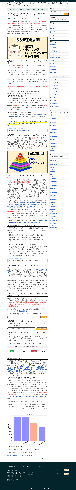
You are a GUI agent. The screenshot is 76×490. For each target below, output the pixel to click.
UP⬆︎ (12, 351)
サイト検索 (51, 1)
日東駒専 (52, 35)
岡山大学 (43, 205)
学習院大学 (55, 103)
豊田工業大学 (11, 369)
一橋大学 (42, 220)
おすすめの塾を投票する (20, 311)
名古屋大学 (20, 367)
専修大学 (54, 97)
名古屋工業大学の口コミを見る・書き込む (19, 455)
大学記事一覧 (65, 1)
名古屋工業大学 (41, 203)
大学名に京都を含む (29, 472)
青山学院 (56, 469)
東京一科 (52, 26)
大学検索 (44, 317)
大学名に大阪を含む (29, 474)
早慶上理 (52, 29)
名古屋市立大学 (30, 367)
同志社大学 (55, 85)
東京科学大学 (55, 94)
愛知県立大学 (28, 369)
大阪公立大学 (11, 123)
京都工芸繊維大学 (24, 222)
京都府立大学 (11, 207)
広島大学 (10, 205)
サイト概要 (58, 1)
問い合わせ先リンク (43, 470)
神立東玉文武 (53, 32)
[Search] (23, 317)
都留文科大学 (21, 207)
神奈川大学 (55, 88)
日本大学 (54, 79)
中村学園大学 (14, 222)
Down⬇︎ (34, 351)
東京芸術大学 (38, 115)
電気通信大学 (30, 396)
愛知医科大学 (20, 371)
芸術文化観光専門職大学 (22, 205)
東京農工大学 (35, 205)
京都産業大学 (33, 222)
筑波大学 (54, 91)
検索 (66, 14)
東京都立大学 (17, 117)
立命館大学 (55, 100)
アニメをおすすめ (42, 328)
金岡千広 (52, 38)
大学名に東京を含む (29, 470)
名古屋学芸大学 (38, 369)
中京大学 (28, 371)
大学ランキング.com (13, 1)
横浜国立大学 (56, 106)
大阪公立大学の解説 (24, 130)
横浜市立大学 (31, 207)
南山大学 (19, 369)
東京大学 (56, 473)
